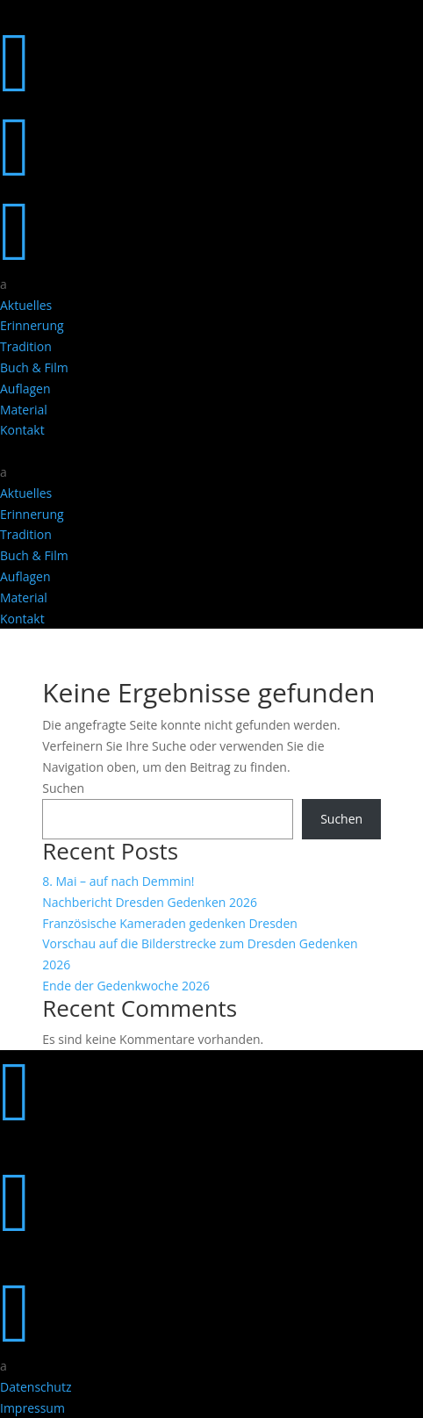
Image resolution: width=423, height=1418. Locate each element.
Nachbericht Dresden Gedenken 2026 (149, 902)
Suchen (63, 788)
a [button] (3, 284)
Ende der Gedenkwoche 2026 (126, 985)
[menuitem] (211, 284)
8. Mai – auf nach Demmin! (118, 881)
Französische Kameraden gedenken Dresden (170, 923)
